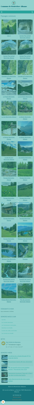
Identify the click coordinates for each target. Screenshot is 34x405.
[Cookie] (3, 402)
